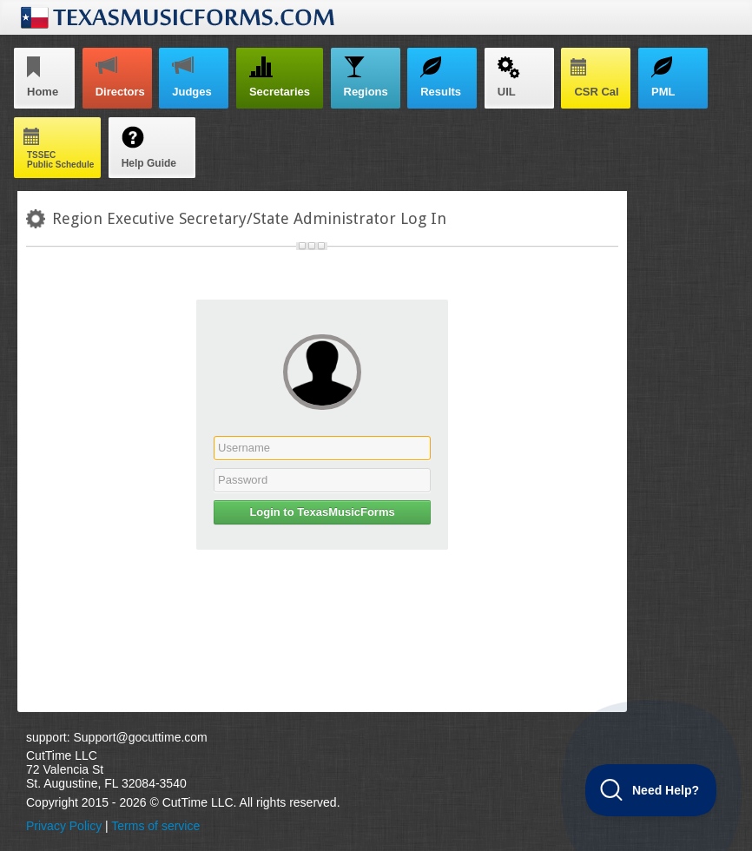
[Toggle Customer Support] (651, 790)
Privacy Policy (64, 826)
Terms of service (155, 826)
